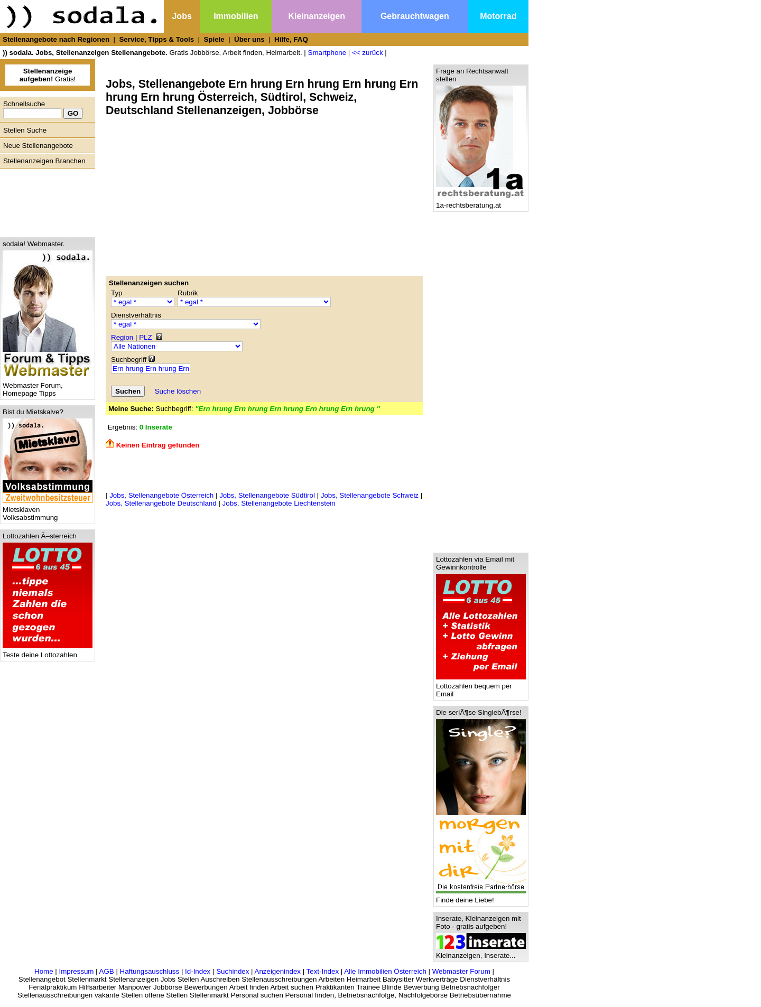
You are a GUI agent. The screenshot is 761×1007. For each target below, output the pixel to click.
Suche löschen (178, 391)
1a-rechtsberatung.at (481, 202)
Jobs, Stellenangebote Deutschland (161, 503)
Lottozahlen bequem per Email (481, 687)
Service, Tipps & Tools (156, 39)
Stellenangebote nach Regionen (56, 39)
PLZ (145, 337)
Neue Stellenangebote (38, 146)
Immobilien (236, 16)
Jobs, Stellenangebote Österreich (161, 495)
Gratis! (48, 75)
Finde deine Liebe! (481, 897)
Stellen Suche (25, 130)
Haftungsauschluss (150, 971)
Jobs (181, 16)
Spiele (213, 39)
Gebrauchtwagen (414, 16)
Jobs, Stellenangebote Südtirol (267, 495)
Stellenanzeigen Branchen (44, 161)
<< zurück (367, 53)
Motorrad (498, 16)
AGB (106, 971)
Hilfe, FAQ (291, 39)
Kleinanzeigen (316, 16)
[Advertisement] (45, 200)
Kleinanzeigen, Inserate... (481, 952)
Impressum (76, 971)
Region (122, 337)
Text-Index (323, 971)
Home (43, 971)
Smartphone (327, 53)
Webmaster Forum (461, 971)
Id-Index (197, 971)
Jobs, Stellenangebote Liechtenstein (279, 503)
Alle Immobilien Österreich (385, 971)
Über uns (249, 39)
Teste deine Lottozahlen (47, 652)
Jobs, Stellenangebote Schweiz (370, 495)
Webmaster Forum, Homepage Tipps (47, 386)
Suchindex (232, 971)
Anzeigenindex (278, 971)
